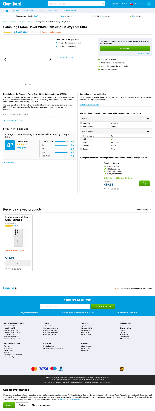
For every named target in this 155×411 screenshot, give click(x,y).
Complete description (12, 120)
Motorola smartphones (50, 332)
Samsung (29, 22)
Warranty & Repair (10, 357)
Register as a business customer (53, 348)
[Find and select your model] (76, 3)
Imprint (65, 382)
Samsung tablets (86, 328)
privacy (62, 399)
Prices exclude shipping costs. (99, 377)
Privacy (58, 382)
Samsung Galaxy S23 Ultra (89, 105)
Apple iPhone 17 (9, 326)
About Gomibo (86, 346)
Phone (16, 10)
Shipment (7, 352)
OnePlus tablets (86, 334)
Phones (46, 323)
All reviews (8, 162)
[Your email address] (65, 306)
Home (5, 22)
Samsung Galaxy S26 (11, 330)
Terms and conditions (91, 382)
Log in (124, 4)
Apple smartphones (49, 326)
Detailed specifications (64, 57)
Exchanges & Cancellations (13, 355)
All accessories (125, 339)
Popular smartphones (14, 323)
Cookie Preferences (76, 382)
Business (53, 10)
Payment (7, 346)
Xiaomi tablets (86, 330)
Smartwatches (124, 337)
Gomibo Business (48, 346)
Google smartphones (49, 334)
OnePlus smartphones (50, 330)
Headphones (124, 334)
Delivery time (8, 350)
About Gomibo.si (48, 382)
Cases (22, 22)
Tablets (41, 10)
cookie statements (75, 399)
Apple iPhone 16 (9, 328)
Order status (8, 348)
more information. (99, 379)
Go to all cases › (144, 53)
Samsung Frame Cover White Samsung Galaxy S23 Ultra (53, 22)
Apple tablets (85, 326)
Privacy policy (85, 350)
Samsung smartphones (50, 328)
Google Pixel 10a (9, 334)
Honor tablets (85, 332)
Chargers (123, 330)
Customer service (69, 10)
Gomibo (84, 343)
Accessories (28, 10)
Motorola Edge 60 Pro (11, 337)
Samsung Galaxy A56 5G (12, 332)
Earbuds (122, 332)
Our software (85, 348)
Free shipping (115, 189)
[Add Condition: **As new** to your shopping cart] (144, 183)
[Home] (7, 10)
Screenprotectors (125, 328)
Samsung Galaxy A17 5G (12, 339)
